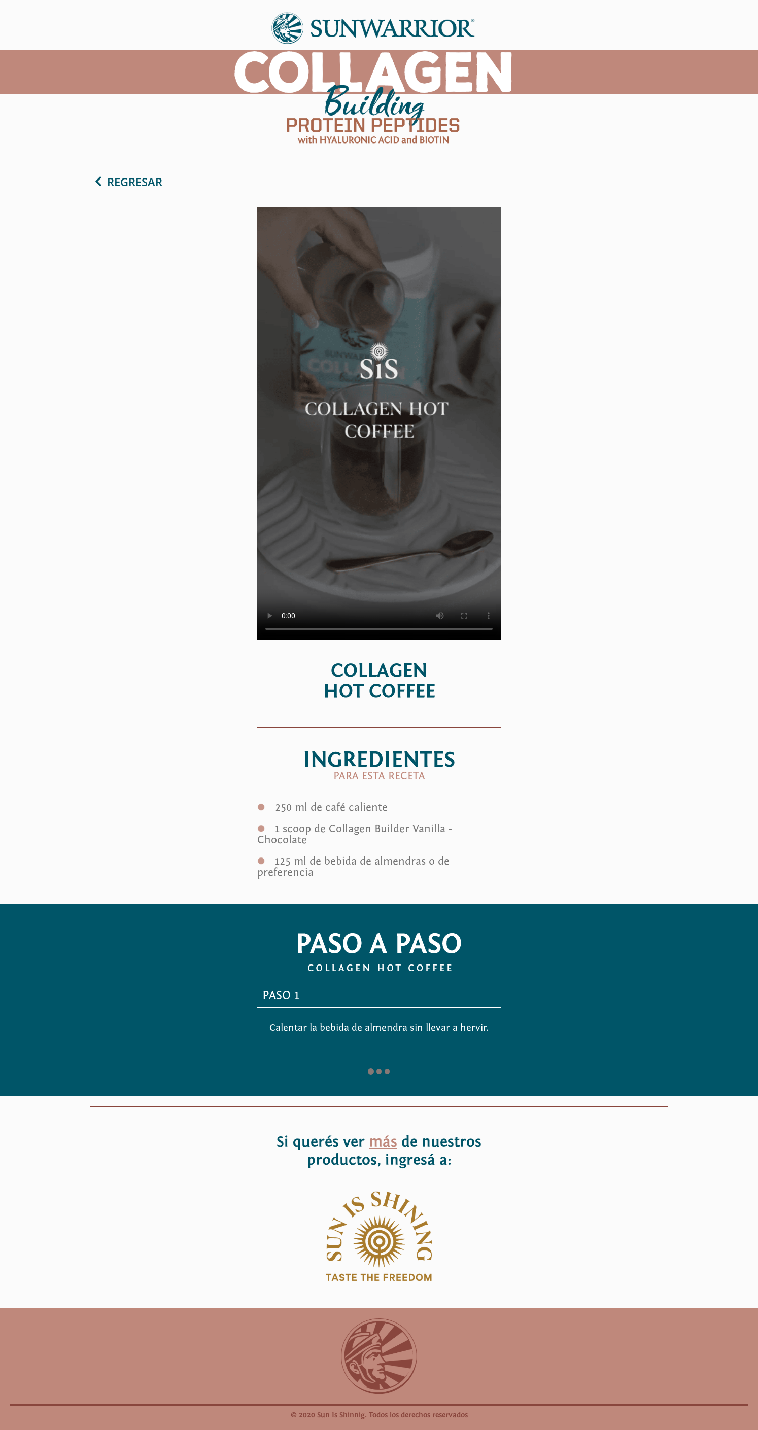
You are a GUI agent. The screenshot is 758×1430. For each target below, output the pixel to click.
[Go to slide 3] (387, 1071)
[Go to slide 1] (371, 1071)
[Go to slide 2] (379, 1071)
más (383, 1142)
